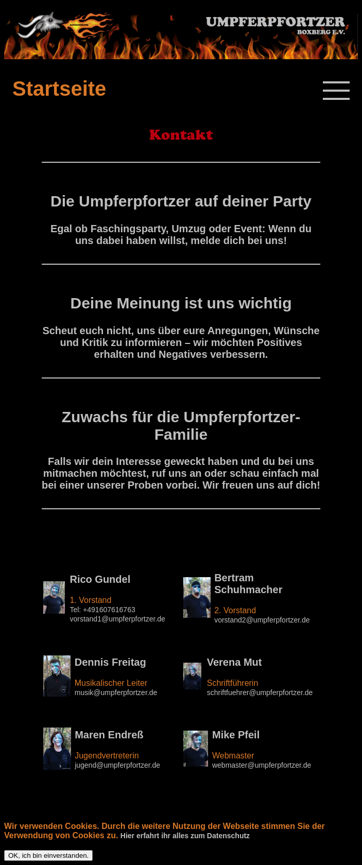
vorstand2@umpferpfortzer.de (261, 620)
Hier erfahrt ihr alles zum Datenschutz (185, 836)
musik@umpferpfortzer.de (116, 692)
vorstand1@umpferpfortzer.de (117, 619)
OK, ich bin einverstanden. (48, 855)
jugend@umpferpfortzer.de (117, 765)
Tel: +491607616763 (102, 609)
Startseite (59, 88)
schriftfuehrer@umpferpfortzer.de (260, 692)
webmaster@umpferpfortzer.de (261, 765)
